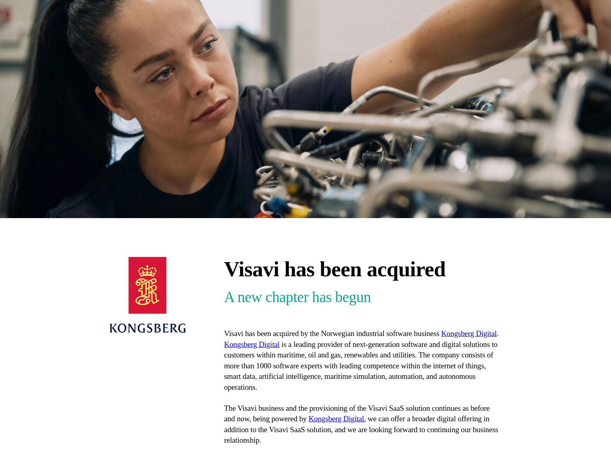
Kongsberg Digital (469, 333)
